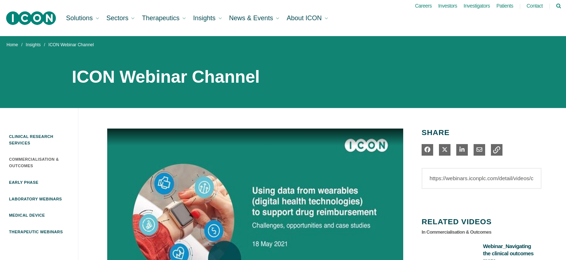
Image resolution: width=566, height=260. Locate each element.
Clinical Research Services (31, 139)
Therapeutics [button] (161, 18)
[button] (496, 150)
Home (12, 44)
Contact (535, 6)
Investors (447, 6)
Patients (504, 6)
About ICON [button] (305, 18)
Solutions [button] (80, 18)
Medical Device (27, 215)
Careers (423, 6)
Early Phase (23, 182)
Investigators (476, 6)
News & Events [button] (252, 18)
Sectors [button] (118, 18)
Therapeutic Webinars (36, 232)
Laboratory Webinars (35, 199)
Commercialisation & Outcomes (34, 162)
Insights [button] (205, 18)
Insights (33, 44)
